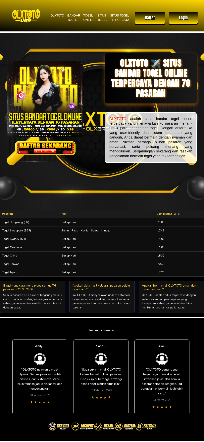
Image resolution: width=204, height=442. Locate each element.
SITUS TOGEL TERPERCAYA (119, 18)
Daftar (150, 18)
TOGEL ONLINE (88, 18)
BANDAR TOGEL (73, 18)
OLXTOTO (57, 16)
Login (183, 18)
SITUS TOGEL (102, 18)
